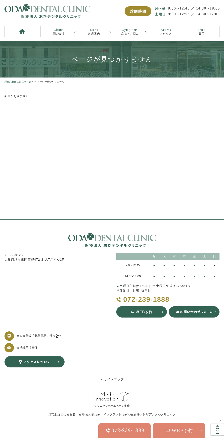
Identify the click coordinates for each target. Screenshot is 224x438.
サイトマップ (114, 379)
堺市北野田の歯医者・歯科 (19, 81)
